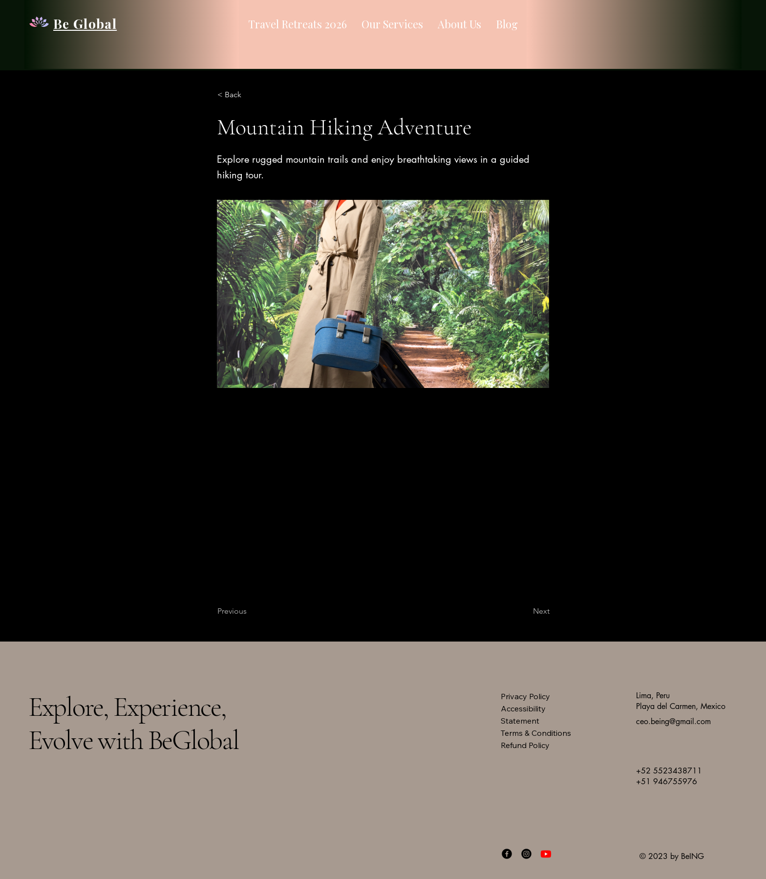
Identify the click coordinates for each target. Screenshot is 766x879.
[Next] (525, 611)
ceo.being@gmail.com (673, 721)
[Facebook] (507, 854)
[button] (249, 95)
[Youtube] (546, 854)
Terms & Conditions (536, 733)
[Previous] (249, 611)
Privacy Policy (525, 696)
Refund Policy (525, 745)
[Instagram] (526, 854)
